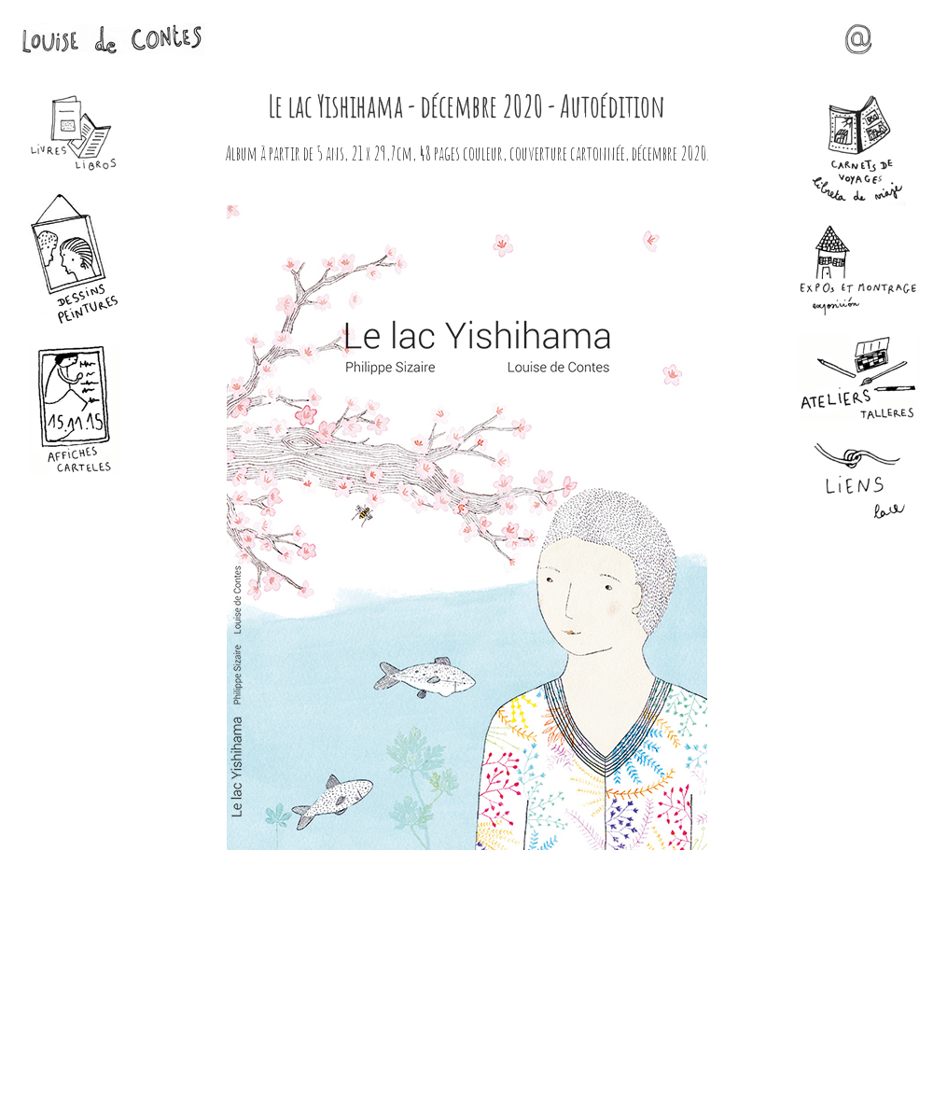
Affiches (74, 409)
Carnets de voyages (858, 150)
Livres (74, 133)
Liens (858, 481)
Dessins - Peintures (74, 258)
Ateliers (858, 378)
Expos (858, 270)
